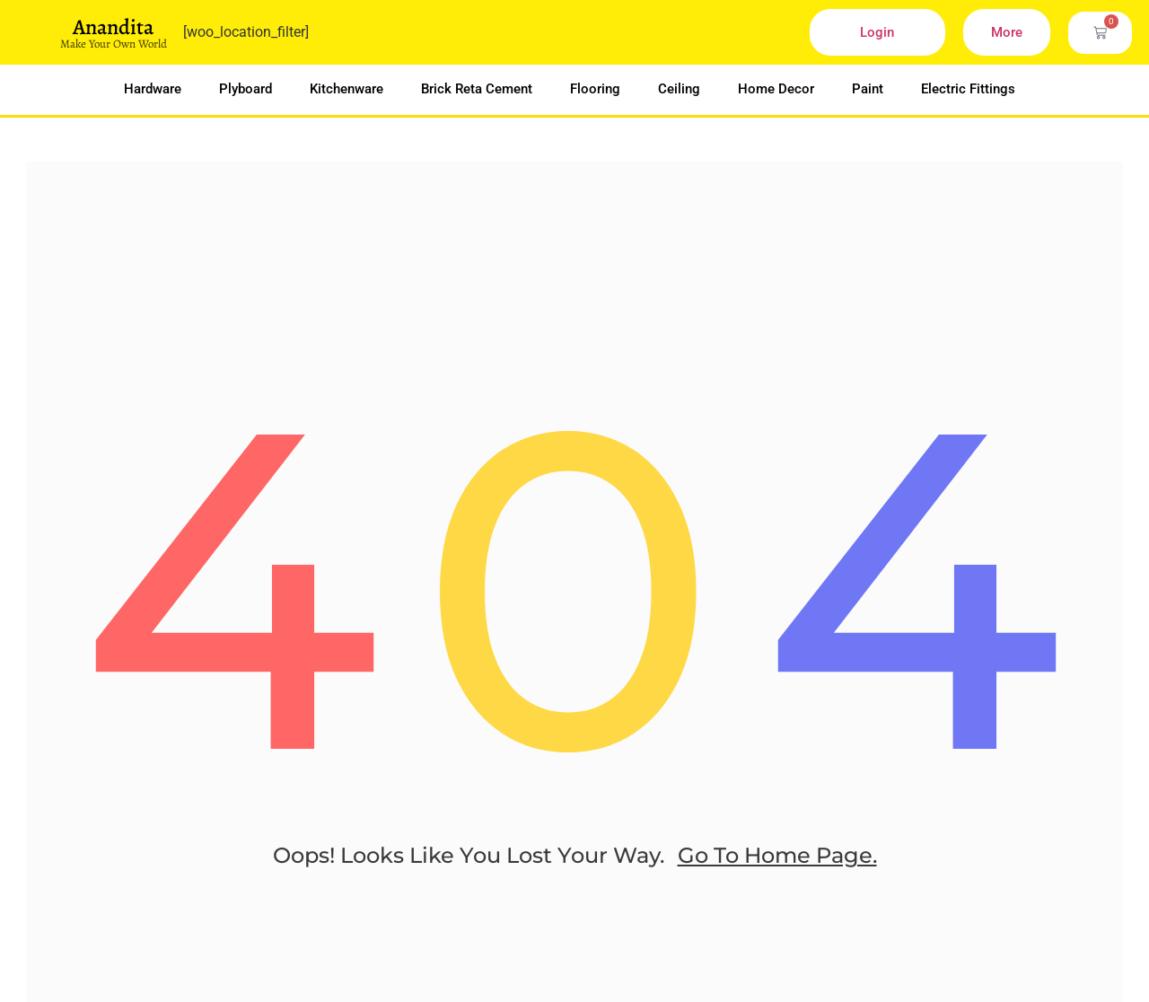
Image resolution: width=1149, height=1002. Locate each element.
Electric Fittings (968, 89)
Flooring (595, 89)
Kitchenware (346, 89)
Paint (867, 89)
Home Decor (776, 89)
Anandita (113, 27)
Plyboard (245, 89)
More (1006, 32)
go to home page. (777, 874)
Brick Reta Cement (476, 89)
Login (877, 32)
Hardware (152, 89)
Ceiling (679, 89)
